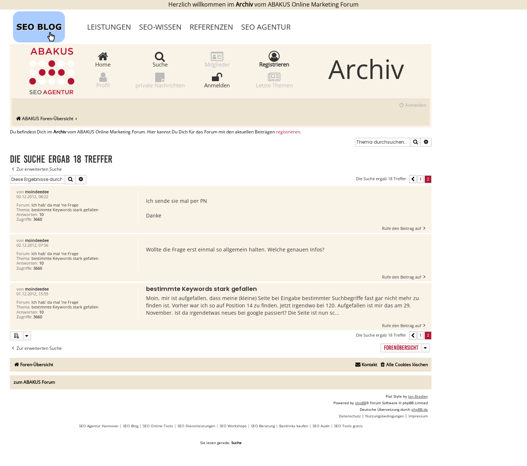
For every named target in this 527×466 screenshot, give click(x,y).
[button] (412, 179)
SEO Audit (321, 425)
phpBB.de (419, 409)
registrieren (288, 132)
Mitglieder (217, 59)
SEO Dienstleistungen (196, 425)
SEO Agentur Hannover (99, 425)
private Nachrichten (160, 80)
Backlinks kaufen (293, 425)
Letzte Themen (274, 80)
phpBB (360, 402)
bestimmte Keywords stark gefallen (64, 209)
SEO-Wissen (160, 27)
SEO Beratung (263, 425)
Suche (160, 59)
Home (103, 59)
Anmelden (217, 80)
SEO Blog (130, 425)
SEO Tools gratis (348, 425)
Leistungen (109, 27)
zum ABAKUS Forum (34, 382)
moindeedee (37, 191)
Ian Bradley (418, 396)
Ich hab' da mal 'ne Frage (54, 204)
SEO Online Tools (158, 425)
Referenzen (211, 27)
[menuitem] (412, 105)
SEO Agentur (266, 27)
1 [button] (420, 179)
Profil (103, 80)
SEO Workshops (233, 425)
